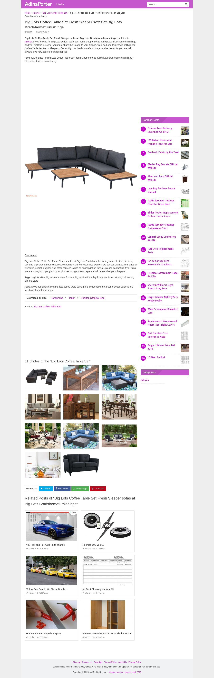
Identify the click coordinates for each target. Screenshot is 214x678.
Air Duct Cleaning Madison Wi (98, 589)
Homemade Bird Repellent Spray (43, 633)
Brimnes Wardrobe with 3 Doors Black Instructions (108, 633)
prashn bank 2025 (133, 672)
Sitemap (76, 662)
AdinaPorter (38, 4)
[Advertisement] (81, 89)
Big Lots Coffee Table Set (47, 306)
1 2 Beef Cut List (156, 357)
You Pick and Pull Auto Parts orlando (45, 544)
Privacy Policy (134, 662)
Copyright (98, 662)
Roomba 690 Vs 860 (93, 544)
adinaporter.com (116, 672)
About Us (122, 662)
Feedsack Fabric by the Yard (163, 152)
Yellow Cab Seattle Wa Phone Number (46, 589)
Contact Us (87, 662)
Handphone (57, 298)
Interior (60, 4)
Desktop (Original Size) (93, 298)
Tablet (72, 298)
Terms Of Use (110, 662)
